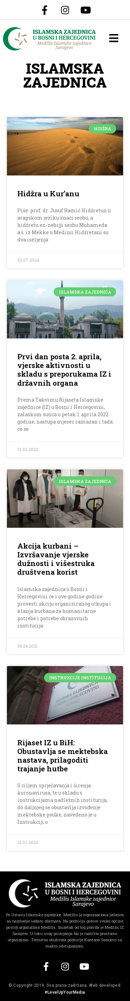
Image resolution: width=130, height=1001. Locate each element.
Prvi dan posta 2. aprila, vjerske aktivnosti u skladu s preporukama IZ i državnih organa (64, 370)
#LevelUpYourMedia (65, 992)
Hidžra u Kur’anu (48, 193)
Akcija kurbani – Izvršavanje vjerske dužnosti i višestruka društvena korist (56, 559)
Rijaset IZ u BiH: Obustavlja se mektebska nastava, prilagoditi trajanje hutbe (62, 756)
